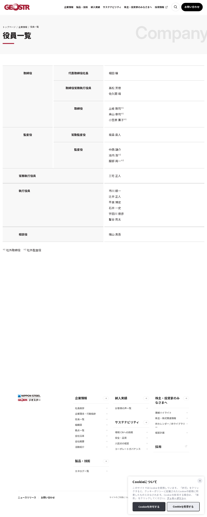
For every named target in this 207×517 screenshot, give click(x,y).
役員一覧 (79, 419)
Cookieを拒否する (183, 506)
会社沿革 (79, 436)
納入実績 (121, 398)
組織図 (78, 424)
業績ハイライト (163, 412)
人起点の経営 (122, 443)
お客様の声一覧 (123, 408)
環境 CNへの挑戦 (124, 432)
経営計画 (159, 432)
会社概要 (79, 441)
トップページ (9, 26)
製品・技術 (82, 461)
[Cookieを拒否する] (199, 480)
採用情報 (159, 7)
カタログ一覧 (82, 471)
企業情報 (23, 26)
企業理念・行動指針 (85, 413)
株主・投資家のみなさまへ (167, 400)
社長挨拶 (79, 408)
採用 (158, 446)
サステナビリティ (127, 422)
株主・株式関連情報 (165, 418)
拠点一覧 (79, 430)
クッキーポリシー (176, 498)
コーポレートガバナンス (128, 449)
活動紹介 (79, 447)
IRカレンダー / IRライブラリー (170, 425)
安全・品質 (121, 437)
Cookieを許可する (148, 506)
